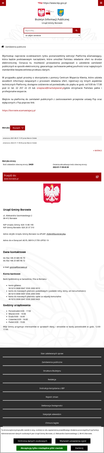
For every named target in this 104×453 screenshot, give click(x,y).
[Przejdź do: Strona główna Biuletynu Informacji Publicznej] (2, 47)
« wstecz (97, 150)
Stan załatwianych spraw (52, 353)
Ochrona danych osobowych (32, 440)
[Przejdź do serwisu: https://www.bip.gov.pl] (52, 3)
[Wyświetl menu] (101, 3)
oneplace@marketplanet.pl (50, 87)
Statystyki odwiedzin (52, 414)
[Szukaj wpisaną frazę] (76, 30)
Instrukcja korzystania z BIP (52, 388)
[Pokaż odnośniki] (3, 3)
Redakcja (52, 379)
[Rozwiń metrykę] (17, 127)
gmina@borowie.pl (18, 267)
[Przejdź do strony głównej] (52, 17)
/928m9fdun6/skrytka (56, 234)
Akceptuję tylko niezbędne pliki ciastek (42, 448)
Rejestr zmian (52, 397)
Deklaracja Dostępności (52, 405)
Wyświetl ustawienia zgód (73, 440)
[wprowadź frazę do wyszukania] (48, 30)
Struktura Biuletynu (52, 371)
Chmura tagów (52, 423)
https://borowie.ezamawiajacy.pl (18, 110)
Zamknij (79, 448)
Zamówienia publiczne (52, 362)
